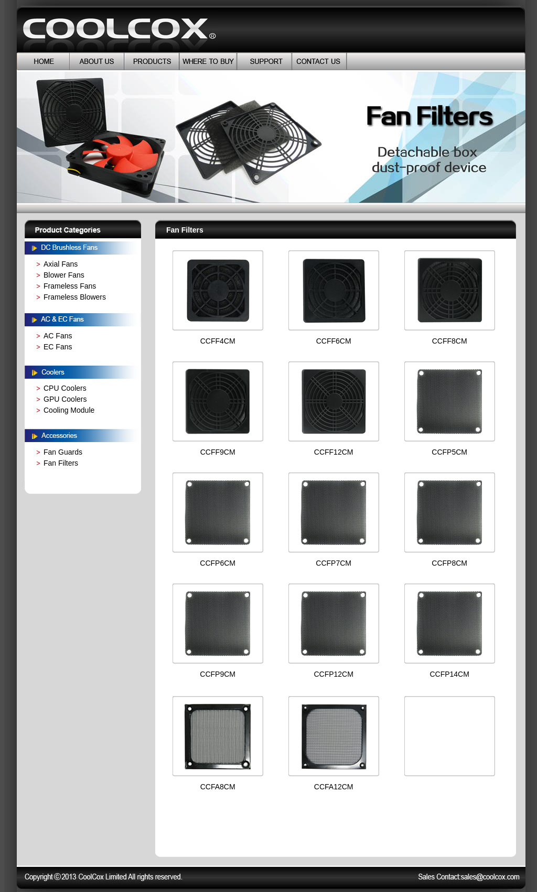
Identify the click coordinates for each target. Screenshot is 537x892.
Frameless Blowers (75, 297)
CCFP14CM (449, 674)
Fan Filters (61, 463)
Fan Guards (63, 452)
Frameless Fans (70, 286)
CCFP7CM (333, 563)
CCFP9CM (217, 674)
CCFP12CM (333, 674)
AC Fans (58, 336)
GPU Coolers (65, 399)
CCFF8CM (449, 341)
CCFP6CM (217, 563)
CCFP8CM (449, 563)
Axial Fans (61, 264)
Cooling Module (69, 410)
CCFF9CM (217, 452)
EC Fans (58, 347)
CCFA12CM (333, 787)
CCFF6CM (333, 341)
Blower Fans (64, 275)
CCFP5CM (449, 452)
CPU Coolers (65, 388)
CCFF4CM (217, 341)
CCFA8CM (217, 787)
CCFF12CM (333, 452)
